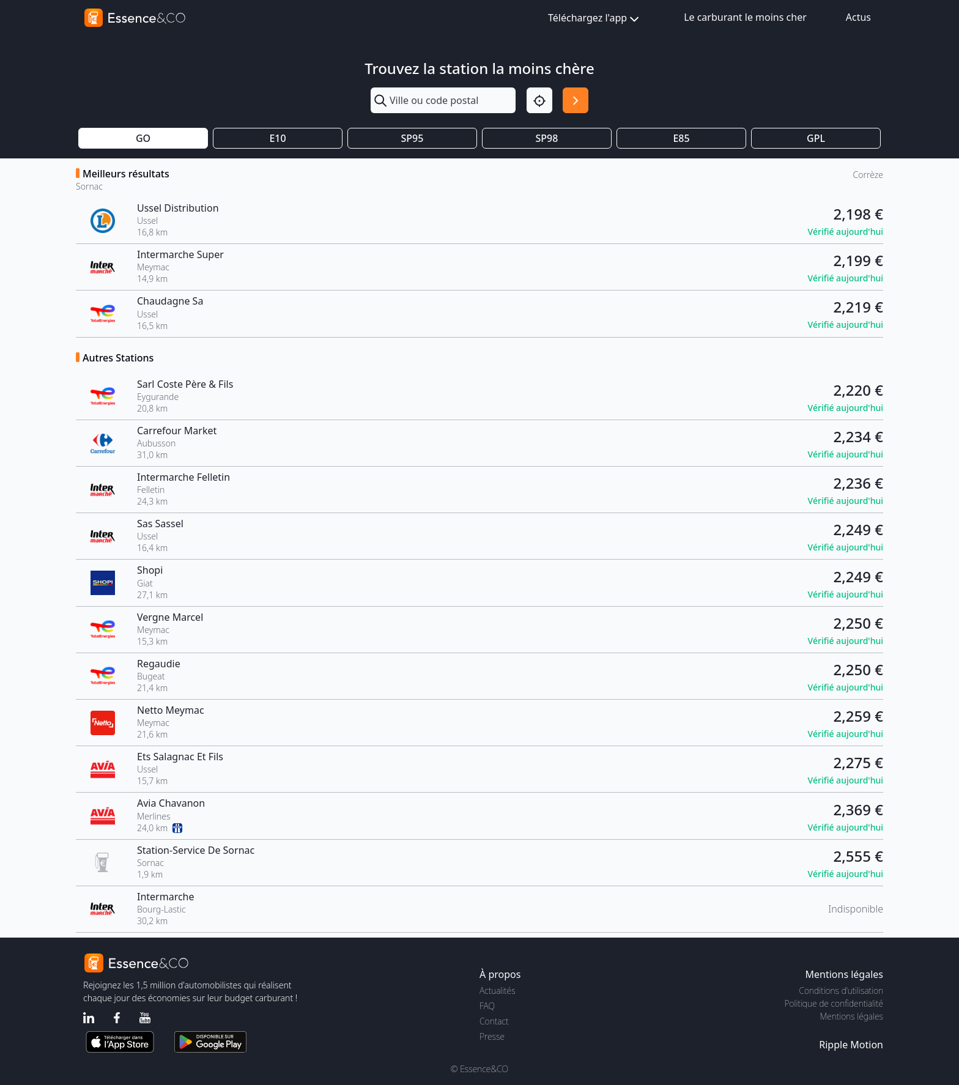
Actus (858, 17)
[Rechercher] (575, 100)
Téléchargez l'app (595, 18)
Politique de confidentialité (834, 1003)
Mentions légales (851, 1016)
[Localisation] (539, 100)
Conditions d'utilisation (841, 990)
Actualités (498, 990)
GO (143, 138)
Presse (492, 1036)
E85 (681, 138)
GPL (816, 138)
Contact (494, 1021)
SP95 (412, 138)
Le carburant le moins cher (745, 17)
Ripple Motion (851, 1044)
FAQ (487, 1006)
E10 (277, 138)
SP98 (547, 138)
